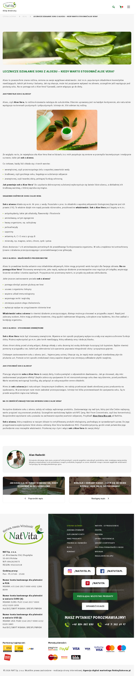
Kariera (99, 534)
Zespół (98, 530)
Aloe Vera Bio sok (102, 416)
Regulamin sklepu (104, 556)
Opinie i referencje (104, 539)
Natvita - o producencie (107, 526)
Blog (69, 547)
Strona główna (74, 526)
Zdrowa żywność (75, 530)
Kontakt (71, 551)
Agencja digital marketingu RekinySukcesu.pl (107, 670)
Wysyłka (99, 551)
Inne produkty (74, 539)
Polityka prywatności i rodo (109, 547)
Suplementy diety (75, 534)
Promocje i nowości (77, 543)
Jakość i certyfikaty (105, 543)
